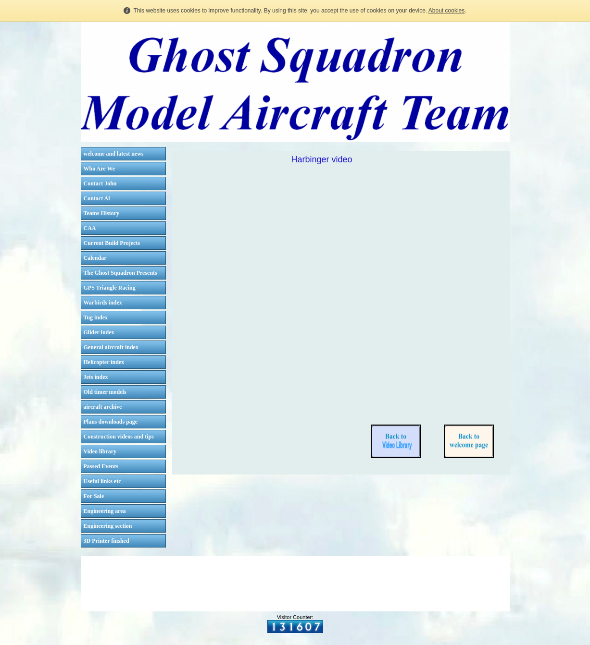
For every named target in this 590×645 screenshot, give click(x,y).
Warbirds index (103, 302)
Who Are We (99, 168)
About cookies (446, 10)
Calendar (95, 258)
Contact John (100, 183)
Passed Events (101, 466)
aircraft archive (103, 406)
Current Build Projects (112, 243)
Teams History (102, 213)
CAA (90, 228)
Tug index (96, 317)
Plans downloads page (111, 421)
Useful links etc (102, 481)
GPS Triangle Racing (110, 287)
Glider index (99, 332)
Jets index (96, 377)
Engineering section (108, 526)
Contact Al (97, 198)
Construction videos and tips (119, 436)
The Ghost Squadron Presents (120, 272)
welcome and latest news (114, 153)
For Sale (94, 496)
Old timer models (105, 392)
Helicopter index (104, 362)
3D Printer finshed (106, 540)
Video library (100, 451)
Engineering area (105, 511)
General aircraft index (111, 347)
